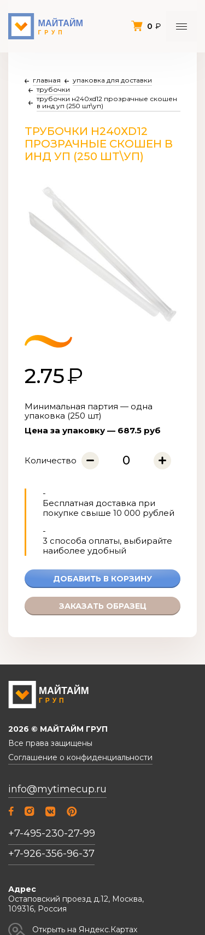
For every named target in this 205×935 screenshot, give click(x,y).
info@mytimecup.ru (57, 789)
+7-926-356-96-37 (51, 854)
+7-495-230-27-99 (51, 833)
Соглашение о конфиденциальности (80, 757)
